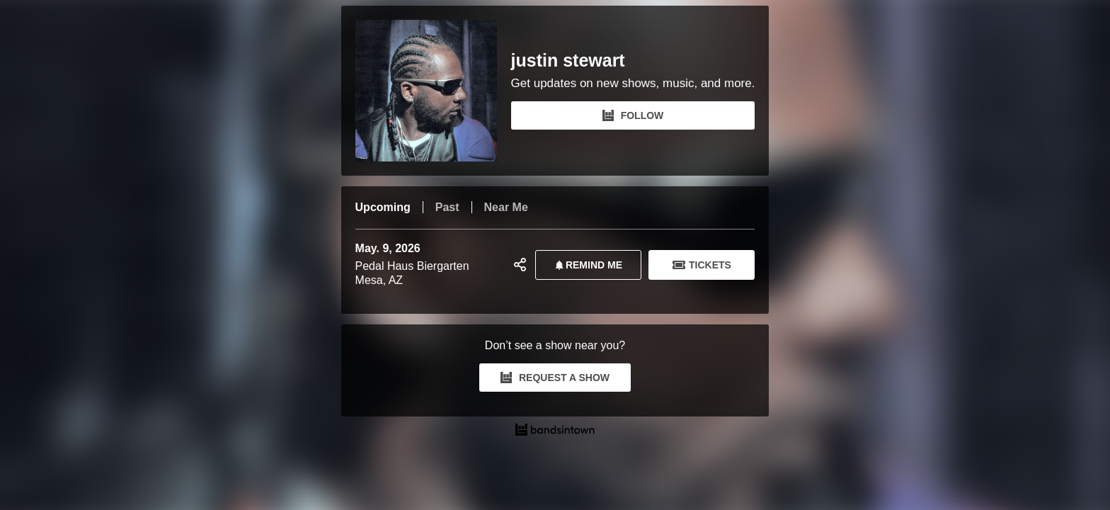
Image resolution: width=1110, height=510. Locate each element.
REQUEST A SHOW (555, 377)
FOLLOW (633, 115)
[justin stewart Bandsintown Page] (433, 91)
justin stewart (568, 60)
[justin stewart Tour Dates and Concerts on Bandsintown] (555, 431)
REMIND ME (586, 265)
